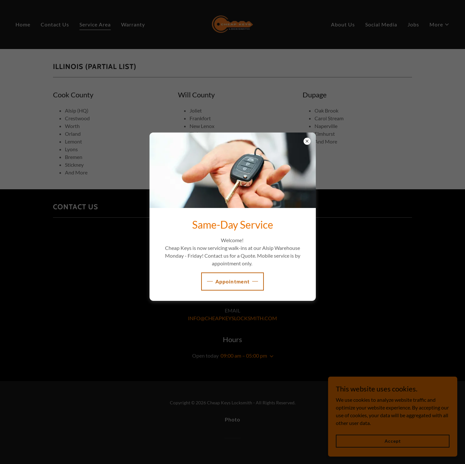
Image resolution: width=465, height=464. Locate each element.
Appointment (232, 281)
